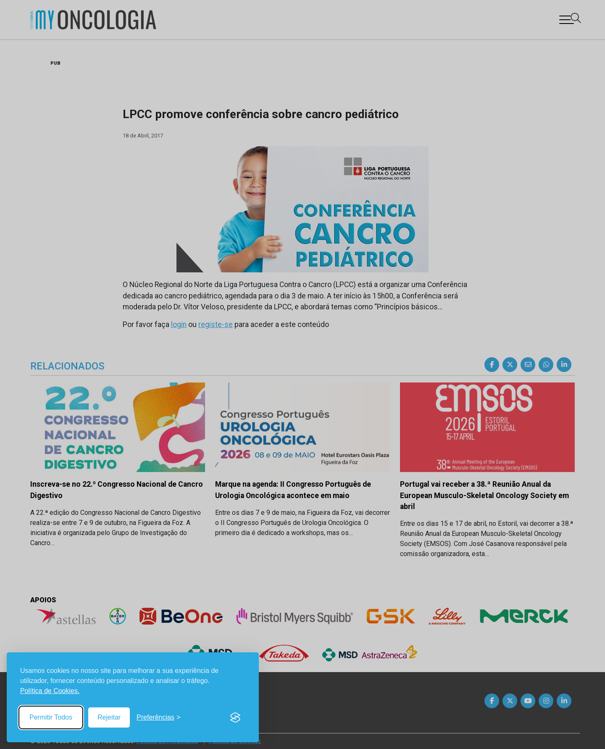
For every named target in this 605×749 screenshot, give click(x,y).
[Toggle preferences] (158, 717)
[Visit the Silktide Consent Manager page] (235, 717)
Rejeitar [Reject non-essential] (109, 717)
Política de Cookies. (49, 690)
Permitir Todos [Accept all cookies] (50, 717)
